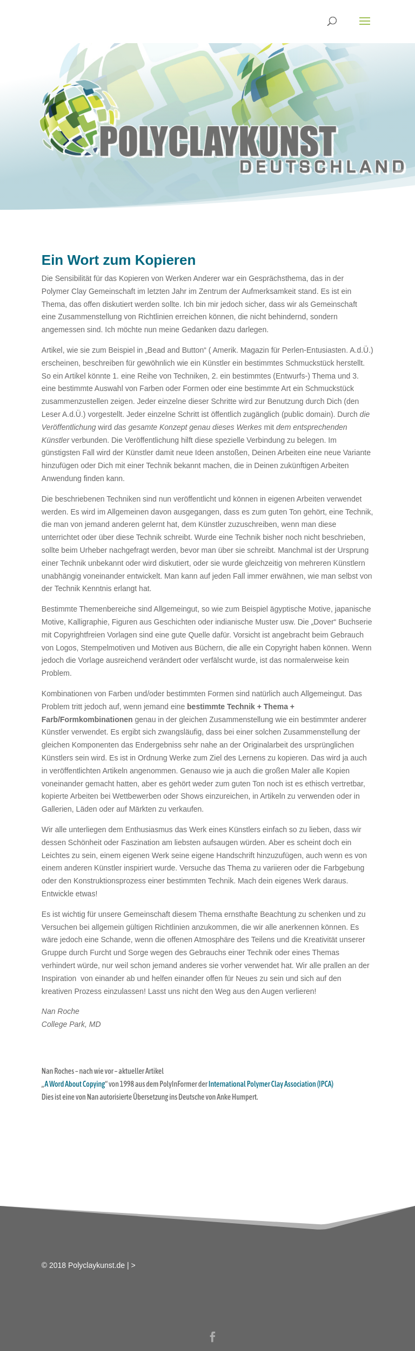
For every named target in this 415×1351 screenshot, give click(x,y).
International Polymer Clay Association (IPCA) (271, 1084)
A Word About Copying (74, 1084)
